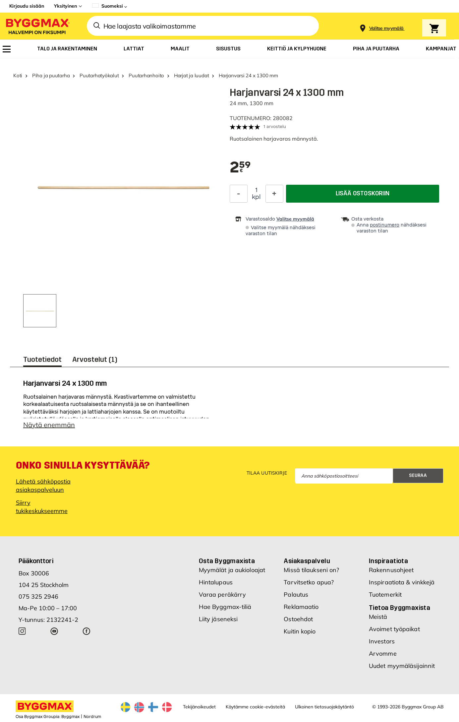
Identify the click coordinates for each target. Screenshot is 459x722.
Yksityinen (65, 6)
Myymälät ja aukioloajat (232, 570)
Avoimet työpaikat (394, 629)
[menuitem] (7, 49)
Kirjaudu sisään (26, 6)
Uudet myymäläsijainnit (402, 666)
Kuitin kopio (300, 631)
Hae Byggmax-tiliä (225, 607)
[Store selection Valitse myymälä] (386, 28)
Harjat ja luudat (191, 75)
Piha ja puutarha (51, 75)
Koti (17, 75)
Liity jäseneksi (218, 619)
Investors (382, 641)
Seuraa (418, 475)
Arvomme (383, 653)
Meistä (378, 617)
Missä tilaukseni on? (311, 570)
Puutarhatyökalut (99, 75)
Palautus (296, 594)
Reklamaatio (301, 607)
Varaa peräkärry (222, 594)
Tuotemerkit (385, 594)
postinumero (384, 225)
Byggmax (70, 716)
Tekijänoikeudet (199, 707)
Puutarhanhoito (146, 75)
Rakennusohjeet (391, 570)
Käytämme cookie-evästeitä (255, 707)
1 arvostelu (274, 126)
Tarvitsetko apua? (309, 582)
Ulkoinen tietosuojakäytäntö (324, 707)
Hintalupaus (216, 582)
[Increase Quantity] (274, 194)
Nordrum (92, 716)
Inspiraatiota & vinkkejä (401, 582)
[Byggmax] (37, 26)
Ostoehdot (298, 619)
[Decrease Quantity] (239, 194)
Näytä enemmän (49, 425)
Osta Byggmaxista (227, 561)
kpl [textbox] (256, 197)
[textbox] (240, 168)
